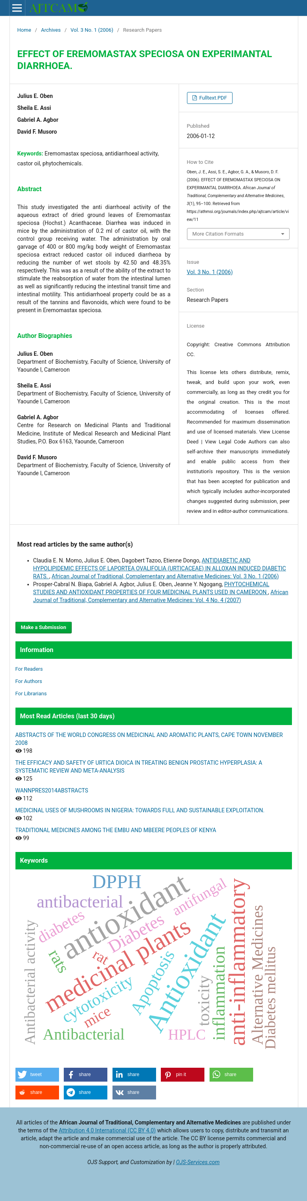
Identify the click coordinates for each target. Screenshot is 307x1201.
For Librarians (31, 693)
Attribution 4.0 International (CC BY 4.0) (107, 1130)
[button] (37, 1075)
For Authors (28, 681)
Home (24, 30)
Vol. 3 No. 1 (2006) (92, 30)
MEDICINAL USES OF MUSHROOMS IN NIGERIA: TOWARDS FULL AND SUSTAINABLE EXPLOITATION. (140, 810)
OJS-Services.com (197, 1162)
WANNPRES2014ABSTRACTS (51, 790)
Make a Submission (43, 627)
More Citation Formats (218, 234)
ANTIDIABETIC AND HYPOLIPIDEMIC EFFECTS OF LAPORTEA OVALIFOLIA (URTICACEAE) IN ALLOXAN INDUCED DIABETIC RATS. (159, 568)
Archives (51, 30)
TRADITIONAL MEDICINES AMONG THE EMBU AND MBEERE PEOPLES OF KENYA (115, 830)
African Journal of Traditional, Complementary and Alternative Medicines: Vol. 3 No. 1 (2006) (165, 576)
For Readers (29, 669)
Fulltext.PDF (212, 98)
